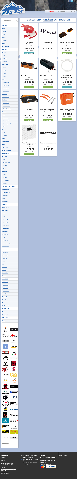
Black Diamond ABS (67, 42)
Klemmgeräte (6, 121)
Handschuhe (5, 40)
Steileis (4, 159)
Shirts (3, 28)
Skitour (4, 249)
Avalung (5, 216)
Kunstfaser (5, 240)
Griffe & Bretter (6, 192)
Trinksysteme (5, 228)
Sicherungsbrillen (6, 150)
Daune (4, 237)
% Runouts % (50, 11)
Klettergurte (5, 64)
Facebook (69, 1)
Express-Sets (6, 103)
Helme (3, 126)
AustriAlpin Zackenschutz (48, 43)
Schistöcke (5, 273)
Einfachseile (6, 82)
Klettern (4, 49)
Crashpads (5, 195)
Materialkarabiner (7, 109)
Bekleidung (5, 25)
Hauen (4, 168)
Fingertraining (5, 189)
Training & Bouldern (8, 186)
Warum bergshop (62, 11)
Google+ (75, 1)
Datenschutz (3, 467)
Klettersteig (5, 129)
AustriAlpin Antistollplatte (29, 43)
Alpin (4, 55)
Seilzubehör (6, 91)
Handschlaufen (6, 162)
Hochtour (5, 279)
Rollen (3, 138)
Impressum (3, 470)
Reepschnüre (5, 97)
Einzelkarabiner (6, 106)
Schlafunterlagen (6, 243)
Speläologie (5, 318)
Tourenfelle (5, 252)
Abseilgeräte (5, 315)
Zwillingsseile (6, 88)
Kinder (4, 76)
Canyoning (5, 309)
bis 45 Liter (5, 222)
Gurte (3, 312)
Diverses (4, 276)
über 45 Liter (6, 225)
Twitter (72, 1)
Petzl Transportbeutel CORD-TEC (67, 110)
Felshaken (5, 118)
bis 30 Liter (5, 219)
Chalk (3, 132)
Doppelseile (6, 85)
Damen (4, 70)
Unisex (4, 67)
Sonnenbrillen (5, 207)
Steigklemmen (5, 141)
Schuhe (4, 52)
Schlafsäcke (5, 234)
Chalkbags (5, 135)
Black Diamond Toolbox (48, 76)
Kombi (4, 73)
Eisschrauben (5, 180)
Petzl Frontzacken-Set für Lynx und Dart (48, 110)
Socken (4, 37)
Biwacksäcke (5, 246)
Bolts (4, 115)
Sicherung (4, 112)
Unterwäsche (5, 46)
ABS (4, 213)
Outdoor (5, 204)
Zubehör (5, 165)
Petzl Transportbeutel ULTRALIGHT (29, 143)
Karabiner (4, 100)
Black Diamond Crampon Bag (29, 76)
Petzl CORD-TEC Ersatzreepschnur (67, 76)
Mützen (4, 43)
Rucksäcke (5, 210)
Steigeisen (4, 171)
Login (73, 11)
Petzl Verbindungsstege (48, 143)
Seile (3, 79)
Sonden (4, 270)
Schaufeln (4, 267)
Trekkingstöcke (6, 305)
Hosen (3, 34)
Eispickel (4, 156)
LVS (3, 264)
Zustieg (4, 58)
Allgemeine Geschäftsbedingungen (8, 469)
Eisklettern (5, 153)
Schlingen (4, 94)
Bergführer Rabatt (5, 473)
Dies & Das (5, 147)
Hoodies (4, 31)
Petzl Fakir (29, 109)
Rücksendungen (4, 472)
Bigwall (4, 144)
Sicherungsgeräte (7, 123)
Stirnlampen (5, 231)
